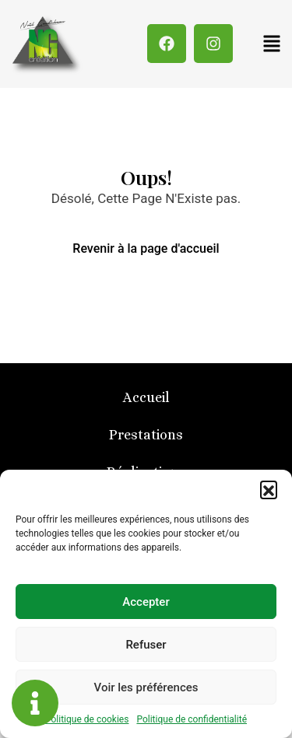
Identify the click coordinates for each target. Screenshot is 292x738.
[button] (268, 489)
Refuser (145, 645)
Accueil (146, 397)
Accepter (145, 602)
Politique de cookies (86, 719)
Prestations (146, 434)
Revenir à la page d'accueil (145, 248)
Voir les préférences (146, 687)
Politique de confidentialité (191, 719)
